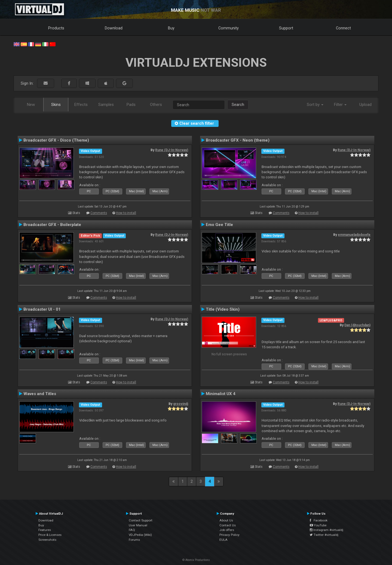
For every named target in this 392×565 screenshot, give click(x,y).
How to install (126, 213)
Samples (106, 104)
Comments (98, 213)
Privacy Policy (229, 535)
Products (56, 28)
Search (238, 104)
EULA (223, 540)
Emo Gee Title (219, 224)
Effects (81, 104)
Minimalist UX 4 (220, 393)
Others (156, 104)
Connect (343, 28)
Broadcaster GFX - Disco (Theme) (56, 140)
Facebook (318, 520)
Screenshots (47, 540)
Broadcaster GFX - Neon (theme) (238, 140)
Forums (134, 540)
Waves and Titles (39, 393)
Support (286, 28)
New (31, 104)
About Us (226, 520)
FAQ (132, 530)
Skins (56, 104)
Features (44, 530)
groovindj (180, 404)
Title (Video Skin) (223, 309)
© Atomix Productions (196, 560)
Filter (340, 104)
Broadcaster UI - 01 (42, 309)
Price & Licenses (50, 535)
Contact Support (140, 520)
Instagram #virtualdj (326, 530)
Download (113, 28)
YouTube (318, 525)
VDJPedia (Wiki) (140, 535)
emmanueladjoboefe (354, 235)
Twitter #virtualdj (324, 535)
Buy (171, 28)
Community (228, 28)
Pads (131, 104)
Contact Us (227, 525)
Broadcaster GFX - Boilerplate (52, 224)
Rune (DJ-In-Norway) (171, 150)
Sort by (315, 104)
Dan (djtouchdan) (357, 325)
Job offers (226, 530)
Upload (365, 104)
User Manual (138, 525)
